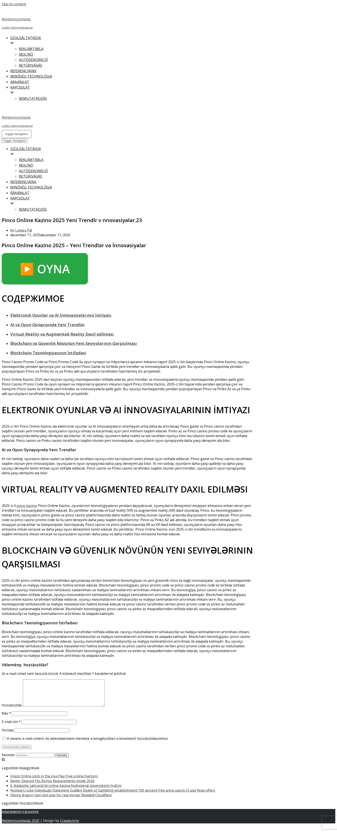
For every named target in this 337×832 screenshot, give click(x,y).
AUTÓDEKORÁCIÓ (33, 59)
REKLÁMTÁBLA (31, 48)
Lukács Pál (23, 230)
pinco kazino (27, 505)
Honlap (8, 735)
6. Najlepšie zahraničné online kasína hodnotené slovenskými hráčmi (65, 790)
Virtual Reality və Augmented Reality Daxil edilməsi (62, 334)
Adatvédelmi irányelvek (20, 816)
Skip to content (14, 4)
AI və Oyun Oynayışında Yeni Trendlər (47, 324)
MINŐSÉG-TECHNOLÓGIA (31, 76)
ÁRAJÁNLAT (19, 82)
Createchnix (69, 825)
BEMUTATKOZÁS (33, 98)
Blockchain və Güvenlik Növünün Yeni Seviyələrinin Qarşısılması (73, 343)
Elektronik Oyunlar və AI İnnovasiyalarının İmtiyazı (60, 315)
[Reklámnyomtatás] (127, 19)
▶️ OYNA (45, 269)
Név (6, 718)
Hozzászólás (12, 710)
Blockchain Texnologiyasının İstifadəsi (48, 352)
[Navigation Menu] (16, 134)
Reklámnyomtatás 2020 (20, 825)
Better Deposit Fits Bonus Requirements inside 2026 (52, 786)
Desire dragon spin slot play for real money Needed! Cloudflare (61, 800)
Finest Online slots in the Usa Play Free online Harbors (54, 781)
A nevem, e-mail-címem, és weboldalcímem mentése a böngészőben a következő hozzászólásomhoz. (87, 743)
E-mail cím (11, 727)
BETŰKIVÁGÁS (30, 65)
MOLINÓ (26, 54)
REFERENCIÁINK (23, 71)
